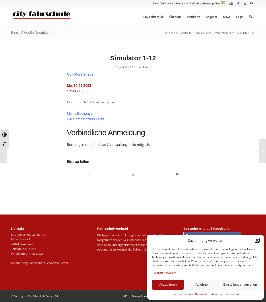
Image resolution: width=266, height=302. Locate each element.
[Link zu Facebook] (238, 3)
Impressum (232, 294)
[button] (257, 240)
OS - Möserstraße (80, 74)
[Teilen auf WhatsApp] (133, 174)
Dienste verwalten (165, 273)
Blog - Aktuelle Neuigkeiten (32, 32)
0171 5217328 (34, 254)
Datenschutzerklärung (209, 294)
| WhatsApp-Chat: (212, 3)
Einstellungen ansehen (240, 284)
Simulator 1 (144, 67)
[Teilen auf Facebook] (89, 174)
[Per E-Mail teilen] (177, 174)
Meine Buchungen (80, 113)
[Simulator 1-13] (262, 151)
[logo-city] (41, 17)
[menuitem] (230, 3)
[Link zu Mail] (251, 3)
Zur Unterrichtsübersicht (85, 119)
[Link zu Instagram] (245, 3)
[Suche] (250, 17)
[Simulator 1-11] (3, 151)
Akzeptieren (168, 284)
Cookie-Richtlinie (183, 294)
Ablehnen (202, 284)
